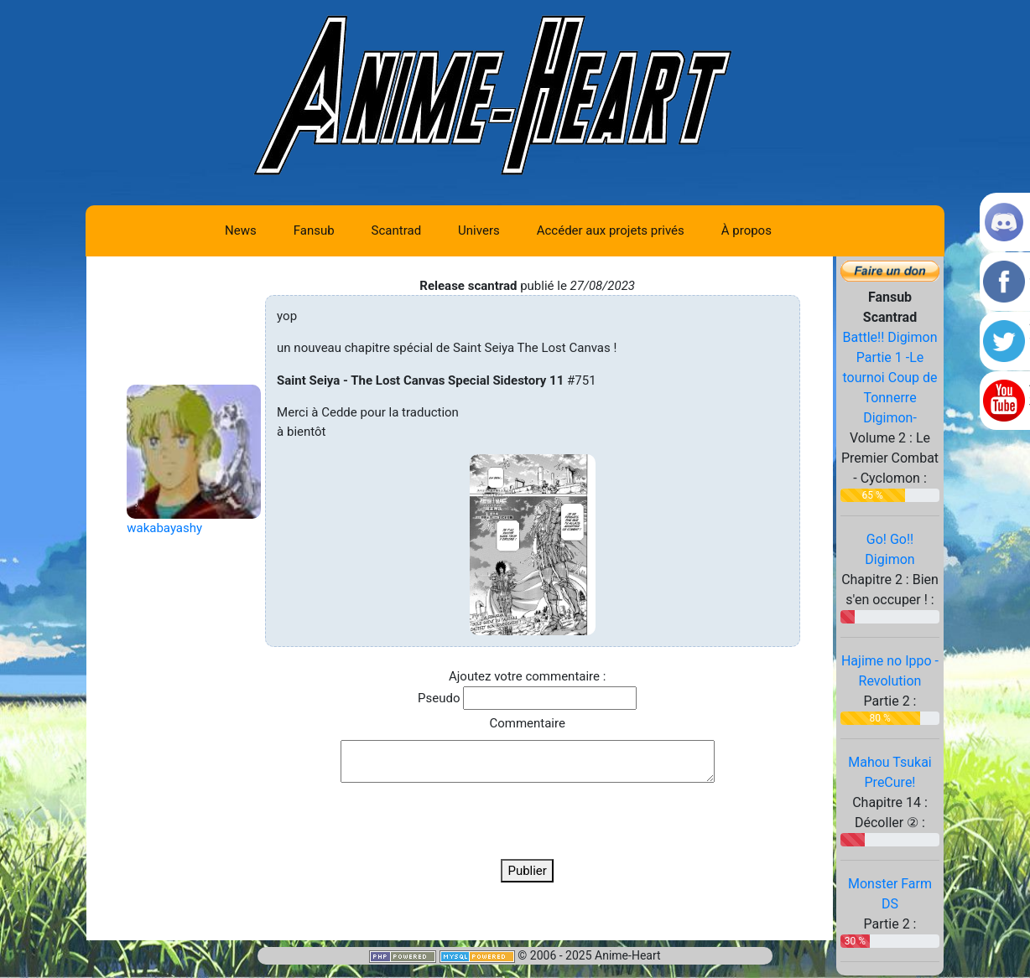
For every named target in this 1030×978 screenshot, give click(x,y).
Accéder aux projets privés (610, 230)
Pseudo (439, 698)
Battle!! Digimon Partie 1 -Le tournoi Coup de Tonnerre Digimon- (889, 377)
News (241, 230)
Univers (479, 230)
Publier (527, 870)
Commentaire (526, 723)
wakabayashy (164, 528)
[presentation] (527, 820)
